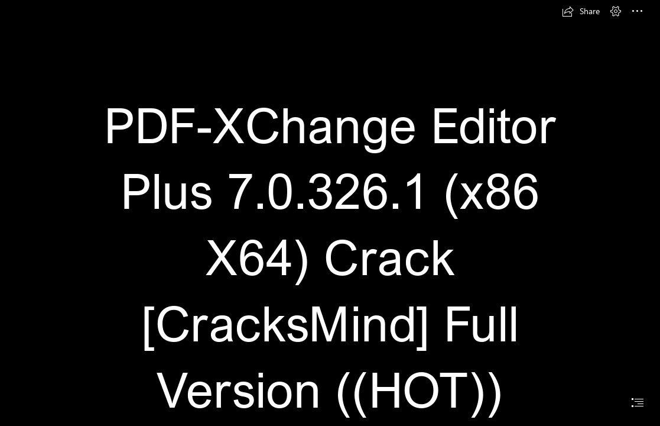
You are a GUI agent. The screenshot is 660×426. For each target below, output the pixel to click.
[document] (330, 213)
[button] (580, 11)
